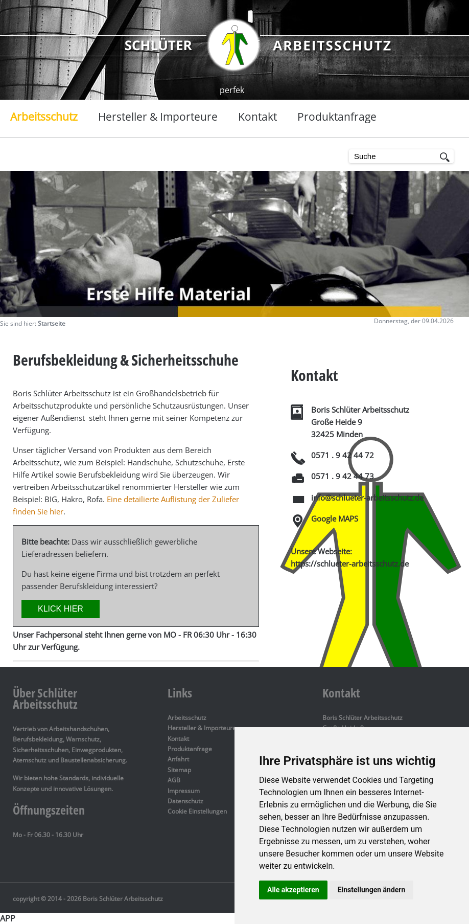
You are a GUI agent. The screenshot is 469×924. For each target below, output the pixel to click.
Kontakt (178, 738)
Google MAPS (334, 518)
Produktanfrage (190, 749)
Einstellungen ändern (372, 890)
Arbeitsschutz (187, 717)
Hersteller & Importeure (202, 728)
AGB (174, 780)
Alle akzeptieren (293, 890)
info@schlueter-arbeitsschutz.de (367, 497)
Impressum (184, 790)
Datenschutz (185, 801)
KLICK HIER (60, 608)
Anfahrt (178, 759)
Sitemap (179, 769)
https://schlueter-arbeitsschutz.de (350, 563)
